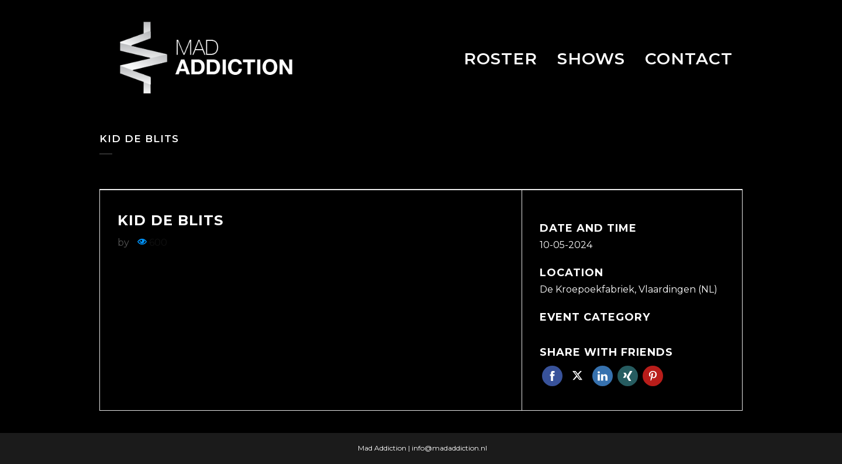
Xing (627, 376)
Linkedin (602, 376)
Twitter (577, 376)
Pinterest (653, 376)
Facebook (552, 376)
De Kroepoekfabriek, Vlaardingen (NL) (628, 289)
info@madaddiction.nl (449, 448)
